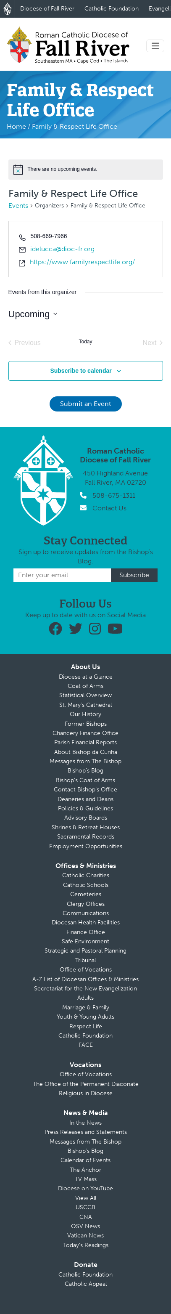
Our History (85, 714)
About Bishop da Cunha (85, 752)
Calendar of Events (85, 1160)
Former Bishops (86, 723)
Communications (86, 913)
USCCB (85, 1207)
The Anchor (85, 1169)
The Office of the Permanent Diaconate (86, 1084)
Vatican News (85, 1235)
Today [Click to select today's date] (85, 342)
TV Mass (86, 1179)
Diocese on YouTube (85, 1188)
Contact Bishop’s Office (85, 789)
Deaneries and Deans (85, 799)
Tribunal (85, 960)
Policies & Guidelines (85, 808)
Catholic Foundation (111, 8)
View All (85, 1198)
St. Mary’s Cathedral (85, 705)
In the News (85, 1122)
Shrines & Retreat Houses (86, 827)
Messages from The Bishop (85, 761)
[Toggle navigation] (155, 46)
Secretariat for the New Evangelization (85, 988)
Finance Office (85, 932)
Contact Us (109, 508)
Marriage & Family (85, 1007)
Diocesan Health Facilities (86, 922)
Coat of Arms (85, 686)
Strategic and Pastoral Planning (85, 950)
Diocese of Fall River (47, 8)
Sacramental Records (85, 836)
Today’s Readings (85, 1245)
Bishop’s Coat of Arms (85, 780)
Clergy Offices (86, 904)
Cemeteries (85, 894)
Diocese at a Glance (86, 676)
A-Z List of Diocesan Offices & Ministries (85, 979)
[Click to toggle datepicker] (32, 314)
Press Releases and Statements (86, 1132)
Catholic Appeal (86, 1283)
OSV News (85, 1226)
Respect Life (85, 1026)
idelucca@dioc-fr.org (62, 249)
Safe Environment (85, 941)
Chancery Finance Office (85, 733)
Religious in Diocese (86, 1093)
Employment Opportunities (85, 846)
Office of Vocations (86, 969)
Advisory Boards (85, 817)
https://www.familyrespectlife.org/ (82, 262)
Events (18, 206)
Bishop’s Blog (85, 770)
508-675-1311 (113, 495)
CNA (85, 1217)
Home (16, 126)
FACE (86, 1045)
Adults (85, 997)
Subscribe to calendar (80, 370)
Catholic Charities (85, 875)
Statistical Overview (85, 695)
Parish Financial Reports (85, 742)
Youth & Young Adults (85, 1016)
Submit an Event (85, 404)
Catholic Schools (85, 885)
